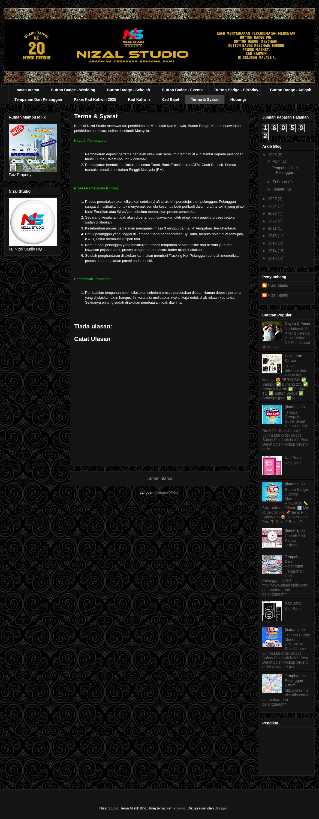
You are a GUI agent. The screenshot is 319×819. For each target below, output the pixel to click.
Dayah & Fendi (297, 323)
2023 (273, 213)
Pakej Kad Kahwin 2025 (95, 99)
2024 (273, 206)
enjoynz (179, 808)
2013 (273, 258)
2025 (273, 199)
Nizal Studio (278, 285)
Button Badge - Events (182, 90)
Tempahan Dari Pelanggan (38, 99)
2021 (273, 228)
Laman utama (26, 90)
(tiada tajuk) (295, 407)
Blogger (221, 808)
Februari (280, 182)
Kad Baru (293, 458)
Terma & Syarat (205, 99)
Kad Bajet (170, 99)
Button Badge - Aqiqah (290, 90)
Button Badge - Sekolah (128, 90)
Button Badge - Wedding (73, 90)
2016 (273, 236)
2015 (273, 243)
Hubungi (238, 99)
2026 (273, 155)
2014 (273, 251)
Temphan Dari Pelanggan (297, 678)
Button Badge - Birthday (236, 90)
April (277, 161)
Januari (279, 189)
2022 (273, 221)
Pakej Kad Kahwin (293, 358)
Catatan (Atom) (167, 492)
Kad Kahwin (139, 99)
